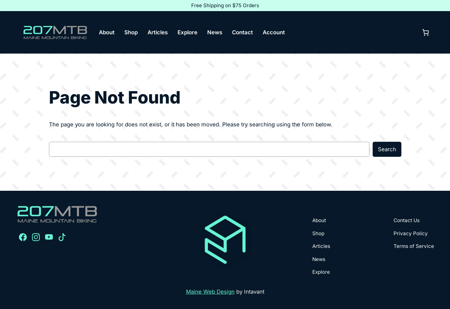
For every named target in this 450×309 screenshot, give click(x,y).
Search (387, 149)
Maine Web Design (210, 291)
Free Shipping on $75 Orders (225, 5)
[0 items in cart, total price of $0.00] (426, 32)
